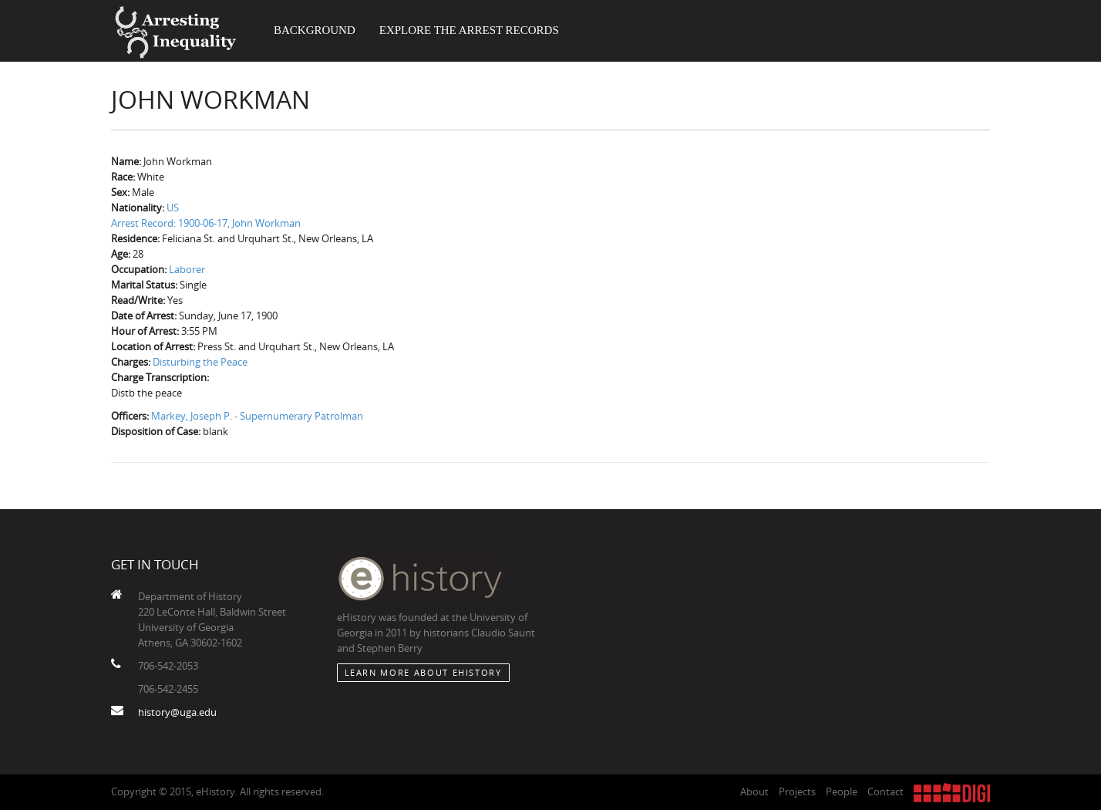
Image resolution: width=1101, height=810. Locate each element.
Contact (885, 791)
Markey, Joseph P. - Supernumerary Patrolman (257, 416)
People (841, 791)
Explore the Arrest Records (469, 31)
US (173, 207)
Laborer (187, 269)
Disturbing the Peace (200, 362)
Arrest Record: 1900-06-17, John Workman (206, 223)
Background (314, 31)
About (754, 791)
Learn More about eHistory (423, 672)
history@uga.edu (177, 712)
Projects (797, 791)
